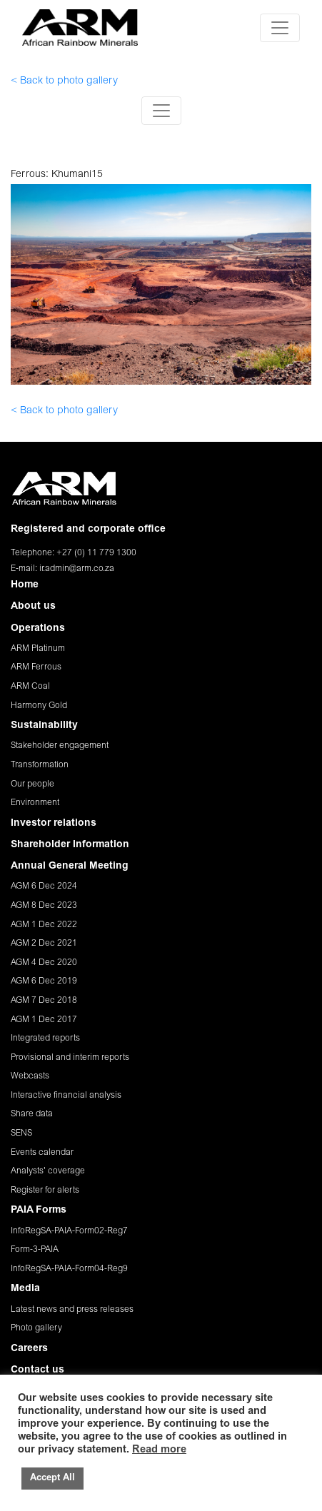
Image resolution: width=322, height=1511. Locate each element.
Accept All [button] (52, 1478)
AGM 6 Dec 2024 (44, 886)
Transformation (40, 765)
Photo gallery (36, 1328)
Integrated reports (45, 1038)
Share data (32, 1114)
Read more (159, 1450)
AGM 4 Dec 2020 (44, 963)
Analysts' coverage (48, 1171)
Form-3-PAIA (35, 1249)
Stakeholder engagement (60, 746)
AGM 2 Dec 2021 (44, 943)
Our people (32, 784)
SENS (21, 1133)
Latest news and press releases (72, 1309)
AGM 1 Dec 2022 (44, 925)
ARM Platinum (38, 649)
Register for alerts (45, 1190)
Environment (35, 803)
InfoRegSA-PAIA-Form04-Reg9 (69, 1269)
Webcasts (30, 1076)
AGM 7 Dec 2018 (44, 1000)
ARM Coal (30, 686)
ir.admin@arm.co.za (76, 569)
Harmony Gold (39, 706)
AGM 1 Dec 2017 (44, 1020)
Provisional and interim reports (70, 1057)
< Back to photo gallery (64, 81)
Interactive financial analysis (66, 1095)
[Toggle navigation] (280, 28)
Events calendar (42, 1152)
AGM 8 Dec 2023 (44, 905)
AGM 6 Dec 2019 (44, 981)
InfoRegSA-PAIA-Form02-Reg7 (69, 1231)
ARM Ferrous (36, 667)
